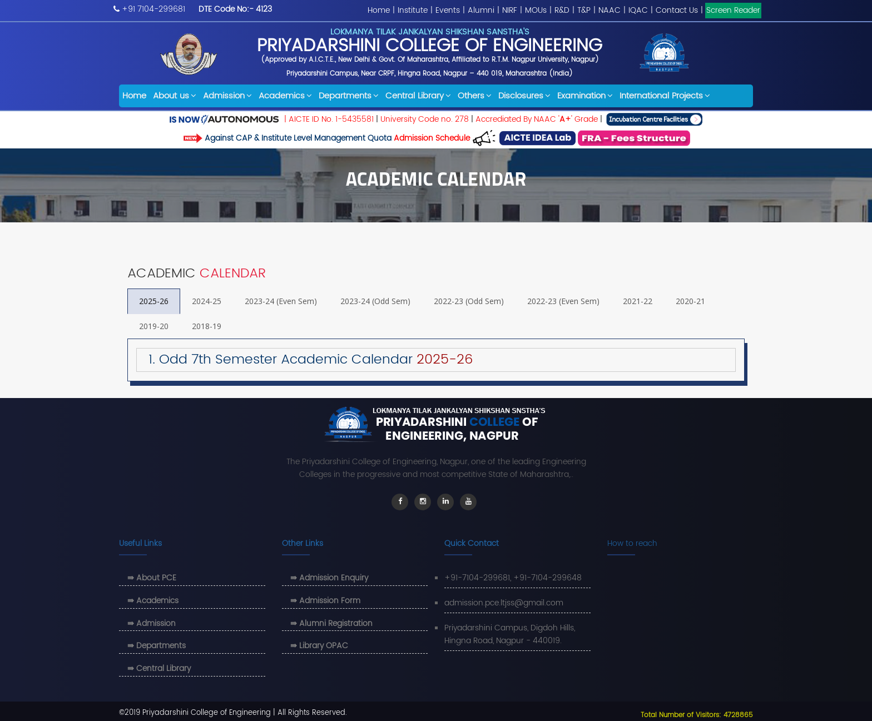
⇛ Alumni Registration (331, 623)
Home (379, 10)
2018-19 (206, 326)
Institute (413, 10)
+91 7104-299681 (153, 9)
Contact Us (677, 10)
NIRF (509, 10)
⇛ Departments (156, 645)
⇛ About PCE (151, 577)
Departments (349, 96)
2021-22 (637, 301)
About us (174, 96)
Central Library (418, 96)
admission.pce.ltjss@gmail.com (503, 602)
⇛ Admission (151, 623)
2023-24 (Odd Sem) (375, 301)
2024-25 (206, 301)
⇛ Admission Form (325, 600)
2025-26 (154, 301)
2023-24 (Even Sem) (281, 301)
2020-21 (690, 301)
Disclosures (524, 96)
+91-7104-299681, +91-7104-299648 (513, 577)
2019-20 (154, 326)
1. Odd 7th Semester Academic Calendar (305, 360)
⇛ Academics (153, 600)
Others (475, 96)
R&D (561, 10)
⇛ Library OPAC (319, 645)
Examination (585, 96)
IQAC (638, 10)
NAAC (609, 10)
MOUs (536, 10)
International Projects (665, 96)
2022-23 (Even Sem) (563, 301)
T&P (584, 10)
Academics (285, 96)
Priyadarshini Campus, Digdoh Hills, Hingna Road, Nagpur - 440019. (509, 634)
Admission (227, 96)
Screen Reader (733, 10)
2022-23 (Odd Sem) (469, 301)
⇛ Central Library (159, 668)
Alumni (481, 10)
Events (447, 10)
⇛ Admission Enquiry (329, 577)
